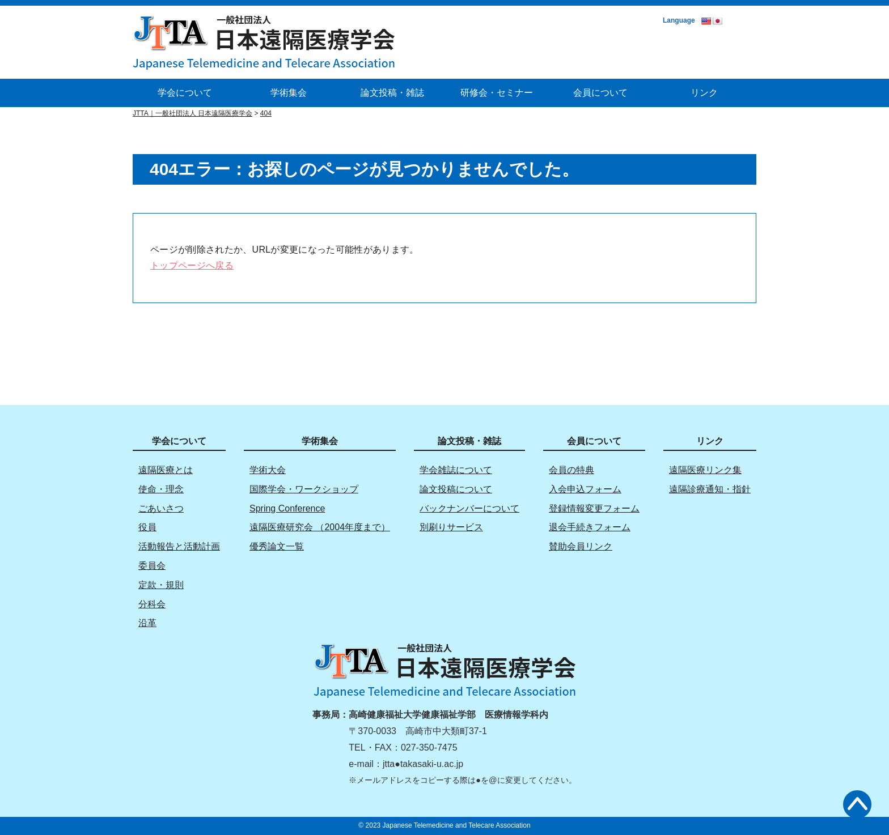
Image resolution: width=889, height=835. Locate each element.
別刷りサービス (451, 527)
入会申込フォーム (585, 489)
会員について (600, 92)
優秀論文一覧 (276, 546)
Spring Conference (287, 508)
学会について (185, 92)
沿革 (147, 623)
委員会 (152, 565)
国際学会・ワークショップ (303, 489)
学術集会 (288, 92)
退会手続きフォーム (589, 527)
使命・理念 (161, 489)
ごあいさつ (161, 508)
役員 (147, 527)
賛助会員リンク (580, 546)
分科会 (152, 604)
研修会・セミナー (496, 92)
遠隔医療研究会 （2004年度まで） (319, 527)
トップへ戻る (857, 804)
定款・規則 (161, 585)
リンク (704, 92)
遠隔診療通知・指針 (710, 489)
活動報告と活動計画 (179, 546)
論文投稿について (456, 489)
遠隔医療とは (165, 470)
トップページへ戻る (192, 265)
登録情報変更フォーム (594, 508)
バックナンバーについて (469, 508)
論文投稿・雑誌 (392, 92)
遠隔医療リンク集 (705, 470)
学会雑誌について (456, 470)
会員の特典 (571, 470)
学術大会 (267, 470)
